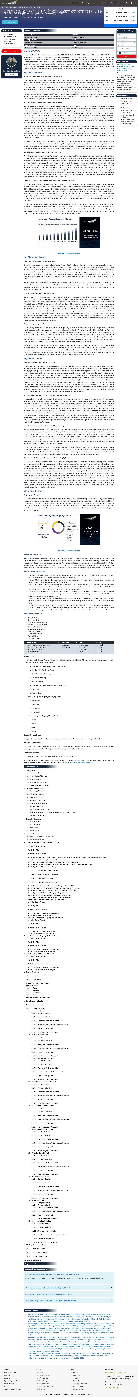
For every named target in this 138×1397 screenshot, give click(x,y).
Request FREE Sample (11, 51)
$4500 (133, 16)
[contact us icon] (126, 3)
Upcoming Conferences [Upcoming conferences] (11, 1389)
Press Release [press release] (8, 1384)
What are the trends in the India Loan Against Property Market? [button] (47, 1288)
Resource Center (117, 3)
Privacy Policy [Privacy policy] (77, 1386)
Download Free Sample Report (69, 253)
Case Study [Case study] (42, 1381)
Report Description (10, 34)
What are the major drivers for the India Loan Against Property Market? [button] (50, 1301)
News (40, 1372)
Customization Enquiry (9, 22)
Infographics (42, 1378)
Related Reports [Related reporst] (9, 44)
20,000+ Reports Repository (126, 102)
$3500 (133, 12)
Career (74, 1372)
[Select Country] (126, 43)
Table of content (10, 37)
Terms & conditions (79, 1384)
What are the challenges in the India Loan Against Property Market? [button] (49, 1294)
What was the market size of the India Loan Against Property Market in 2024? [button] (52, 1275)
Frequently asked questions (10, 40)
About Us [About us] (75, 1375)
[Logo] (9, 3)
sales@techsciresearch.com (82, 762)
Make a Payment (78, 1389)
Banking (13, 7)
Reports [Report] (6, 1378)
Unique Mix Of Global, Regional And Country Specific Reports (128, 122)
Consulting (86, 3)
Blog (4, 1386)
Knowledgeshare (44, 1375)
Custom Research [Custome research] (9, 1372)
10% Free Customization (125, 107)
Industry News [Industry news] (43, 1384)
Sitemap (41, 1389)
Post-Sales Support (127, 99)
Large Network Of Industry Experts (126, 111)
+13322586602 (119, 1385)
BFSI (6, 7)
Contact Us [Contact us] (76, 1378)
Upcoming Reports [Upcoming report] (10, 1381)
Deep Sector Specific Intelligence (128, 116)
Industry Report (73, 3)
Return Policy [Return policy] (77, 1381)
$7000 (133, 20)
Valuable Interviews (45, 1386)
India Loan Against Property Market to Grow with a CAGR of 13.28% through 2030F (125, 67)
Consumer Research (101, 3)
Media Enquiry (120, 26)
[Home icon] (131, 3)
